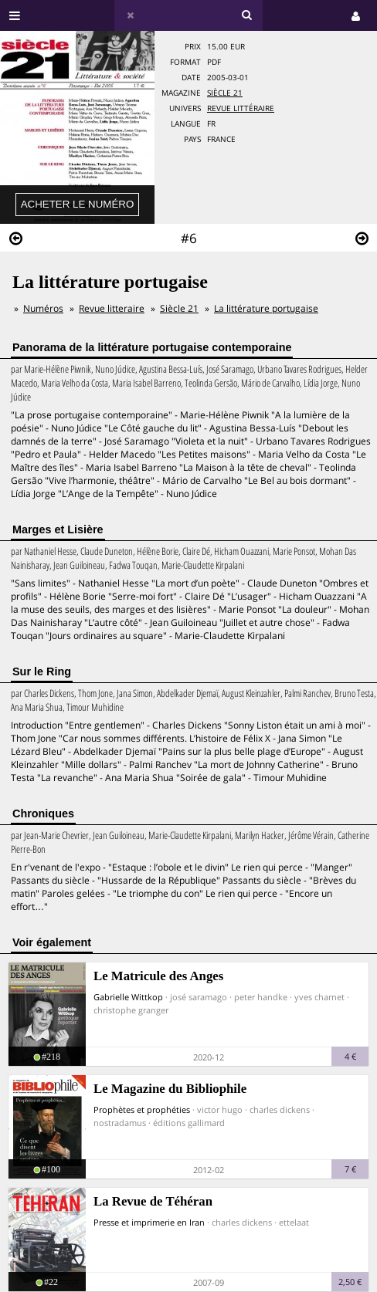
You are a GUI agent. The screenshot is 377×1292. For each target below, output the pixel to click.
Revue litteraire (111, 308)
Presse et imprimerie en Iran (149, 1222)
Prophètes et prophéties (141, 1109)
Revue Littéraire (240, 108)
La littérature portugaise (266, 308)
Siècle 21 (225, 93)
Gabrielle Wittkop (128, 997)
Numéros (43, 308)
